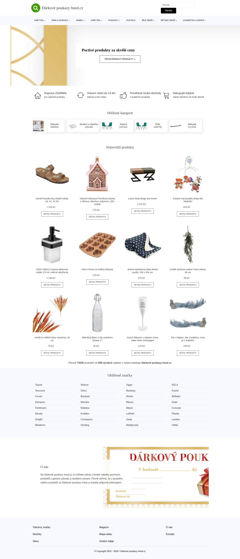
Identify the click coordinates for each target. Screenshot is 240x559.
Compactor (87, 419)
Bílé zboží (147, 20)
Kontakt (170, 534)
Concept (176, 408)
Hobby (79, 20)
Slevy (36, 541)
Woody (39, 413)
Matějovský (132, 425)
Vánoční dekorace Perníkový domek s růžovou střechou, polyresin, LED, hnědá (97, 201)
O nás (169, 527)
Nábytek (39, 20)
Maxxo (129, 402)
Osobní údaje (106, 541)
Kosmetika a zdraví (193, 20)
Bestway (130, 390)
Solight (39, 419)
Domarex (40, 402)
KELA (175, 385)
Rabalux (85, 408)
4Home (85, 385)
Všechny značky (42, 527)
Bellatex (176, 396)
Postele (130, 20)
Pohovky (113, 20)
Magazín (104, 527)
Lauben (176, 419)
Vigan (129, 385)
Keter (175, 402)
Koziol (175, 390)
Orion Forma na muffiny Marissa (97, 269)
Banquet (85, 396)
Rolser (129, 396)
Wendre (85, 402)
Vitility (175, 425)
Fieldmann (41, 408)
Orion (84, 390)
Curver (38, 396)
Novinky (37, 534)
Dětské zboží (168, 20)
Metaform (40, 425)
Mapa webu (105, 534)
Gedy (129, 419)
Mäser (129, 408)
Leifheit (130, 413)
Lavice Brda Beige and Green (142, 198)
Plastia (175, 413)
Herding (85, 425)
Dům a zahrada (60, 20)
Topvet (38, 385)
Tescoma (40, 390)
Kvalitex (85, 413)
